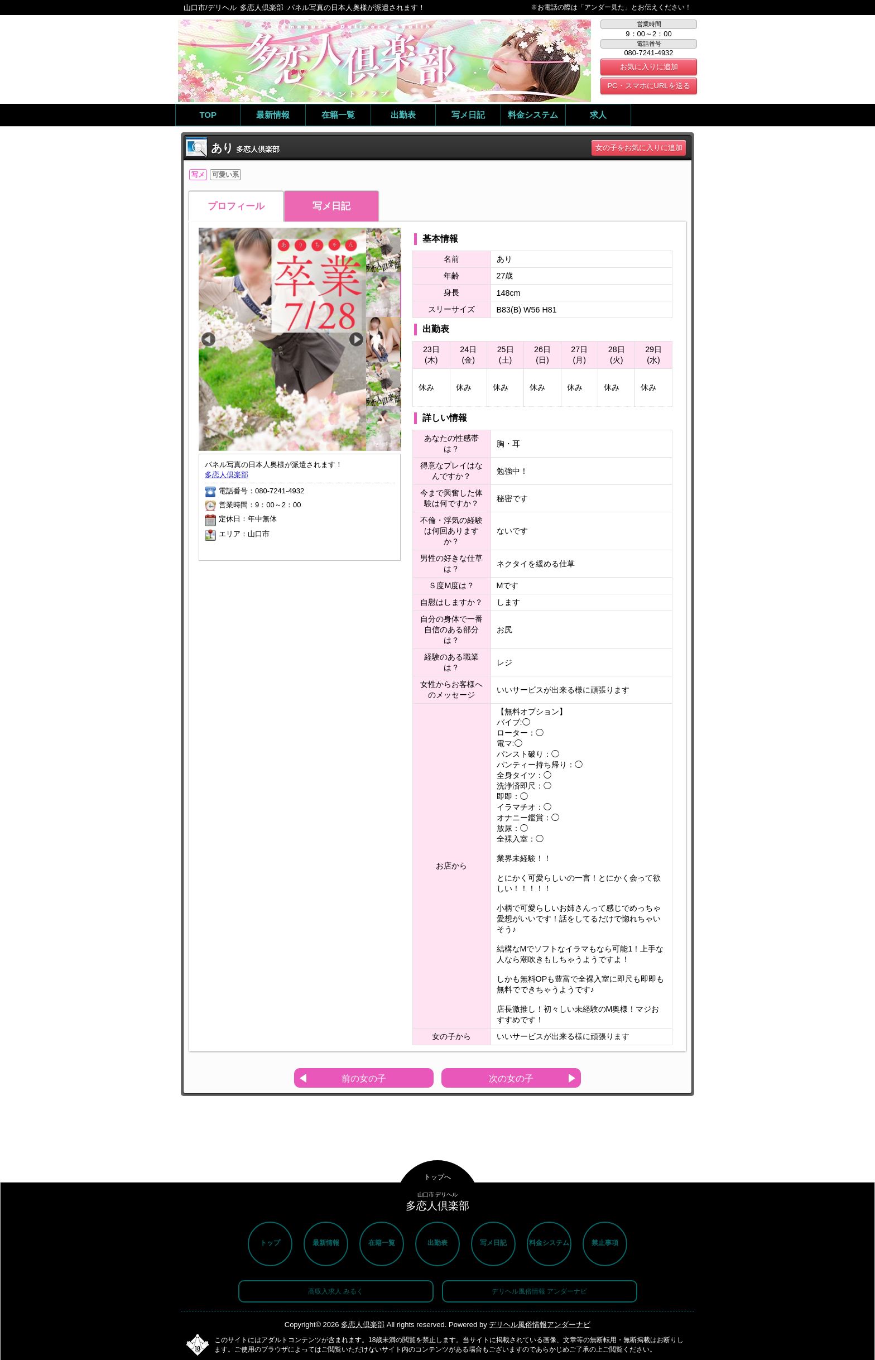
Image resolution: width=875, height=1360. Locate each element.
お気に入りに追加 (649, 67)
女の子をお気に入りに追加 (638, 147)
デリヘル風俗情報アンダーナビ (539, 1324)
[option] (282, 339)
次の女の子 (511, 1078)
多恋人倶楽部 (226, 474)
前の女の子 (364, 1078)
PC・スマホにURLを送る (648, 85)
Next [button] (356, 340)
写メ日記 (331, 206)
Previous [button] (208, 340)
